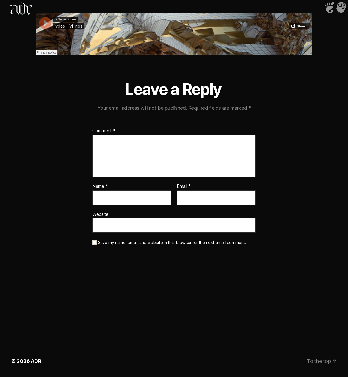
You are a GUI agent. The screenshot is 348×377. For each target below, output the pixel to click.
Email (184, 186)
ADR (36, 361)
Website (100, 214)
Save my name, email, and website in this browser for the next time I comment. (172, 242)
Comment (104, 130)
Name (100, 186)
